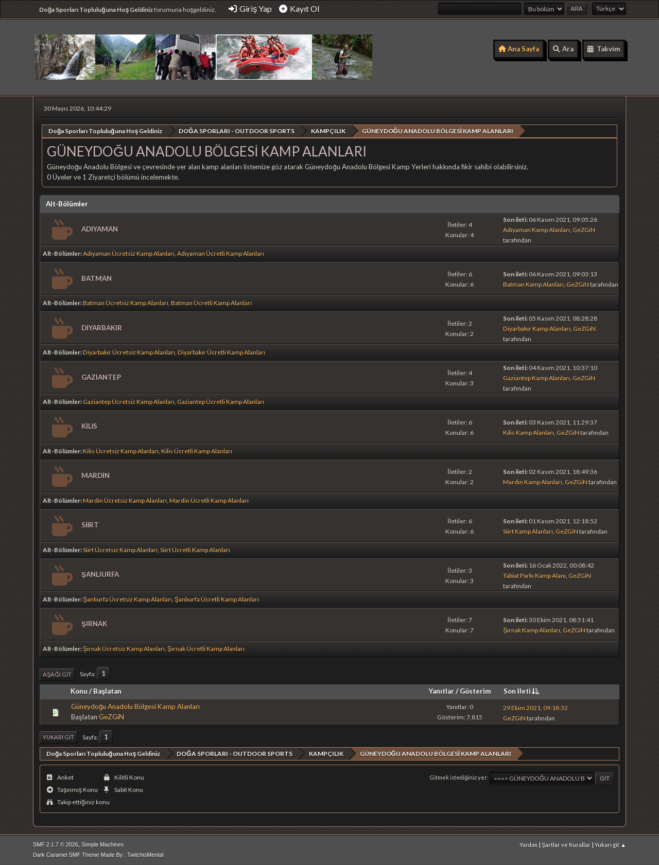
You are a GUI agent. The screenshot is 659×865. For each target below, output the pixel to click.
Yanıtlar (441, 691)
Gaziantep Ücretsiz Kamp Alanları (129, 401)
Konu (79, 691)
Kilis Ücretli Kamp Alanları (196, 450)
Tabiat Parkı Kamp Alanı (534, 575)
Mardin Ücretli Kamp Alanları (209, 500)
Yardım (528, 844)
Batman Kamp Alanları (533, 284)
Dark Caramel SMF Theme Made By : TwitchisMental (98, 854)
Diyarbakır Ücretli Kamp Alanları (221, 352)
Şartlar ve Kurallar (566, 844)
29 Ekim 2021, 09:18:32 (535, 707)
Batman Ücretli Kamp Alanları (211, 303)
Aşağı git (57, 673)
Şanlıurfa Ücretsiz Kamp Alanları (127, 599)
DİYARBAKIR (101, 327)
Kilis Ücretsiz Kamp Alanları (121, 450)
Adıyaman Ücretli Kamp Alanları (220, 253)
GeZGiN (584, 230)
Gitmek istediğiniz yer (458, 777)
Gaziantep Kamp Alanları (536, 378)
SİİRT (90, 525)
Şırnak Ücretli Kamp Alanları (206, 648)
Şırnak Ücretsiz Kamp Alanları (124, 648)
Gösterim (475, 691)
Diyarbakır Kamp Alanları (536, 328)
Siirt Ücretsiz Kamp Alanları (120, 549)
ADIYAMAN (99, 228)
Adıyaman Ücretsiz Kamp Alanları (129, 253)
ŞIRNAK (94, 624)
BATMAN (96, 278)
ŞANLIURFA (100, 574)
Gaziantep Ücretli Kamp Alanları (220, 401)
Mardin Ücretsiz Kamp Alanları (125, 500)
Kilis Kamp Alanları (528, 432)
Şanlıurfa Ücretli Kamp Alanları (217, 599)
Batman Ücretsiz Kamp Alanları (125, 303)
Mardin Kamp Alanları (532, 481)
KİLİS (89, 426)
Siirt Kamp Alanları (528, 531)
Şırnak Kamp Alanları (531, 629)
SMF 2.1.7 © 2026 (55, 844)
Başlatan (107, 691)
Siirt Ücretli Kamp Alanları (195, 549)
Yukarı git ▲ (610, 844)
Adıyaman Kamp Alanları (536, 230)
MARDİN (95, 475)
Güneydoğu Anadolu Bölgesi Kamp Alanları (135, 706)
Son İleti (522, 691)
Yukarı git (58, 737)
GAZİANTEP (101, 377)
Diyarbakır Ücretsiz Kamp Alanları (129, 352)
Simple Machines (102, 844)
